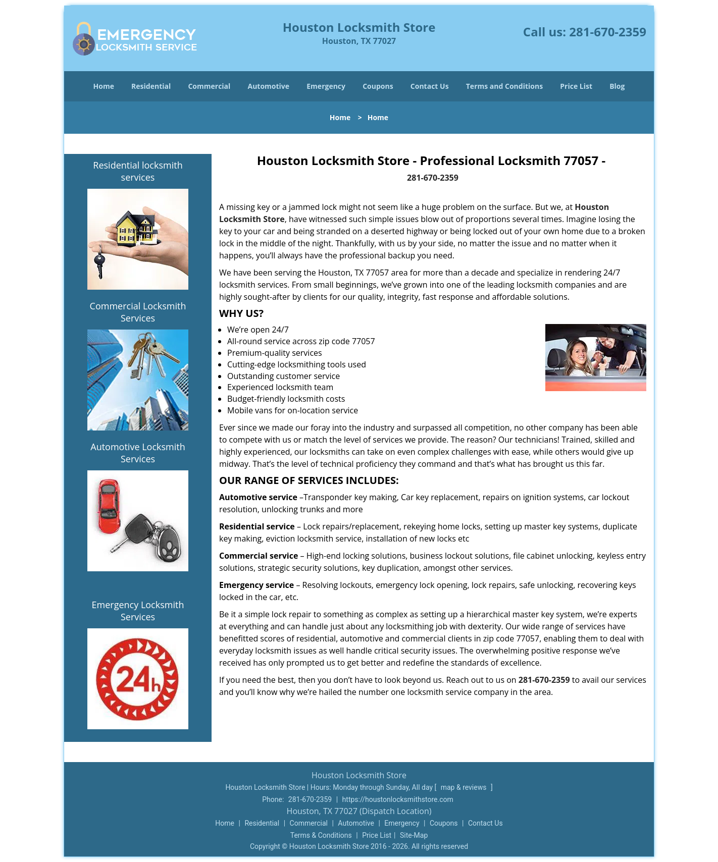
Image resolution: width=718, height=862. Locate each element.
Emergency (325, 86)
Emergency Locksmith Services (138, 611)
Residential (151, 86)
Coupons (378, 86)
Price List (576, 86)
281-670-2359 (607, 31)
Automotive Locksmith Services (137, 453)
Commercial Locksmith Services (138, 312)
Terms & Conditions (321, 835)
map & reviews (464, 787)
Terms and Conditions (504, 86)
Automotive (269, 86)
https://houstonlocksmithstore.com (397, 799)
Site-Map (414, 835)
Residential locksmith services (137, 171)
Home (103, 86)
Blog (617, 86)
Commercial (209, 86)
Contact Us (430, 86)
